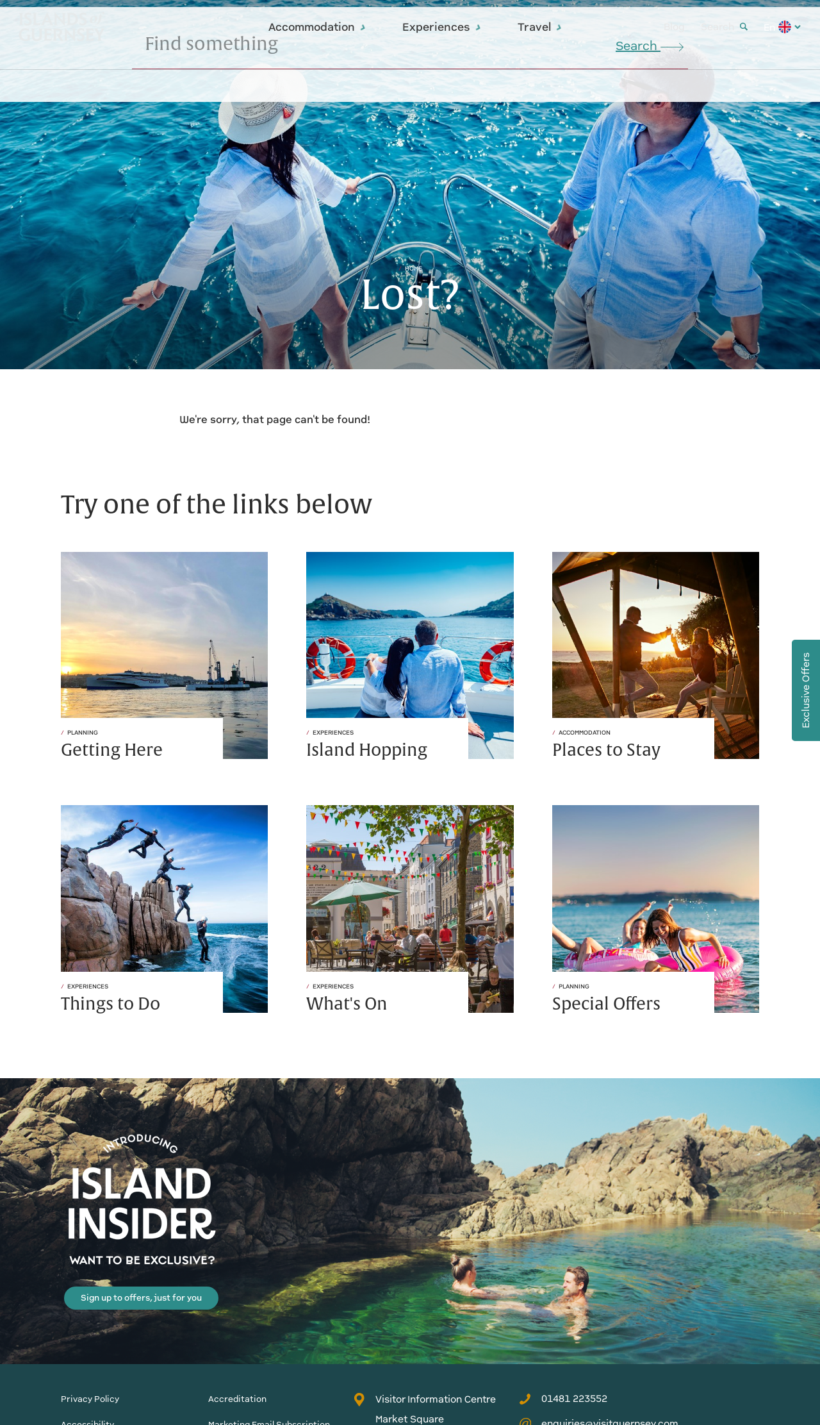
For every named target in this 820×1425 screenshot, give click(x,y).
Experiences (442, 27)
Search (724, 26)
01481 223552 (563, 1398)
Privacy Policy (90, 1399)
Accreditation (237, 1399)
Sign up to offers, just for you (141, 1298)
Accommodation (317, 27)
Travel (540, 27)
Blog (674, 26)
